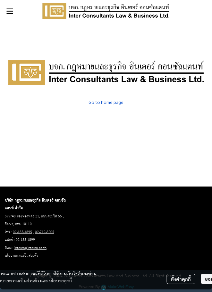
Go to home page (106, 102)
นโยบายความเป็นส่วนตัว (21, 255)
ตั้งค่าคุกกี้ (181, 279)
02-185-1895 (22, 232)
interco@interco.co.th (30, 247)
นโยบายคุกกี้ (60, 280)
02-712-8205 (44, 232)
